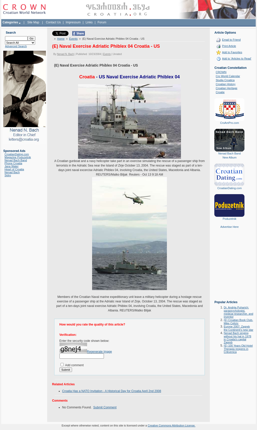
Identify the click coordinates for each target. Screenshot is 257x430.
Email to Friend (231, 39)
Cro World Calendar (228, 76)
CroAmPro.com (229, 122)
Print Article (229, 45)
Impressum (73, 22)
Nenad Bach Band (16, 160)
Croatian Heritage (226, 88)
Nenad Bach (12, 172)
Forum (102, 22)
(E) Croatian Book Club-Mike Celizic (238, 321)
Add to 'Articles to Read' (236, 58)
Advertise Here (229, 226)
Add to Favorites (232, 52)
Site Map (33, 22)
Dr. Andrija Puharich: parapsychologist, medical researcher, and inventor (238, 312)
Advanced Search (16, 46)
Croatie (220, 92)
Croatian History (225, 84)
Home (61, 38)
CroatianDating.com (17, 154)
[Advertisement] (229, 268)
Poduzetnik (229, 218)
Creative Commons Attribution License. (171, 425)
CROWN (221, 72)
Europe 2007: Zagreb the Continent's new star (238, 328)
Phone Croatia (13, 163)
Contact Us (53, 22)
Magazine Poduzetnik (18, 157)
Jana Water (12, 166)
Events (73, 38)
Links (89, 22)
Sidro (8, 175)
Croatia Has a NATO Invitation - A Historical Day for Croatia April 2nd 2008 (111, 391)
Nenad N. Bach (65, 54)
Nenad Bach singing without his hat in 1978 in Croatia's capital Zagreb (237, 338)
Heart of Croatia (14, 169)
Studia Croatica (225, 80)
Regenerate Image (99, 351)
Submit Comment (105, 407)
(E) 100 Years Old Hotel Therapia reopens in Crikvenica (238, 348)
